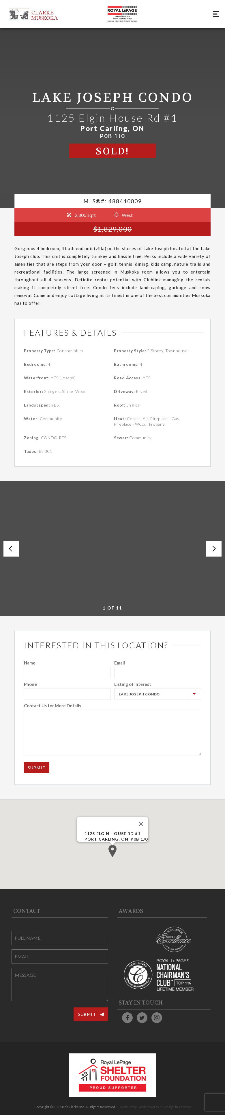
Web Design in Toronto (173, 1107)
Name (29, 662)
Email (119, 662)
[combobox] (157, 693)
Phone (30, 684)
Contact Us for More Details (52, 705)
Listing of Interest (132, 684)
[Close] (141, 824)
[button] (112, 851)
